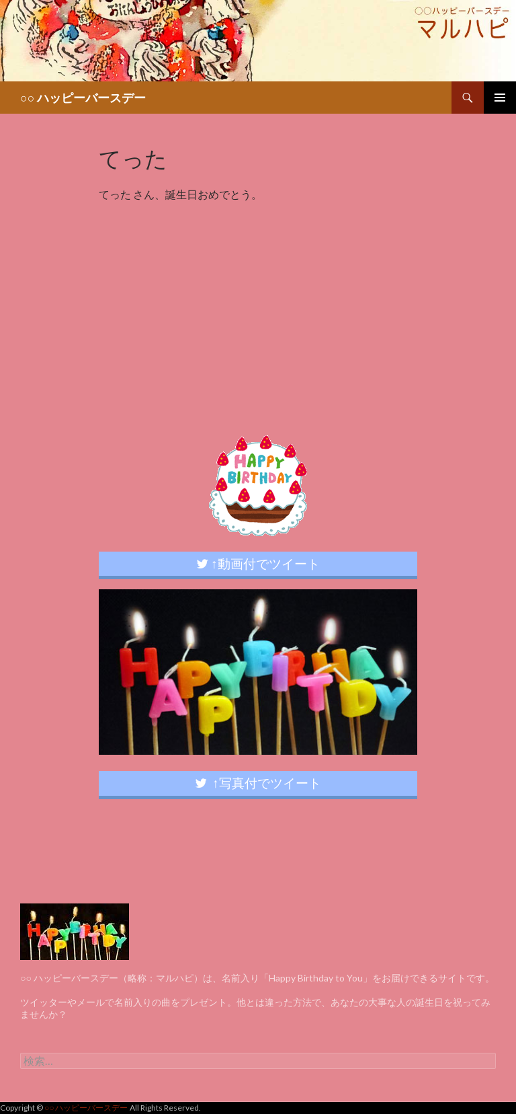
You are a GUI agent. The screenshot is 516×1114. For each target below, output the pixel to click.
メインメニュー (500, 97)
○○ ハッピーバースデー (83, 97)
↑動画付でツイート (258, 563)
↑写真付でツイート (258, 782)
